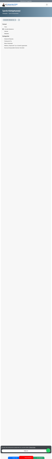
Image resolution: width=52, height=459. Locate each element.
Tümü (5, 27)
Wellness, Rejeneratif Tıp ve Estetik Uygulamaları (15, 45)
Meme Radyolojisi (8, 43)
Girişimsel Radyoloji (8, 39)
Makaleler (6, 33)
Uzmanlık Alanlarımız (9, 29)
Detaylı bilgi (32, 447)
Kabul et (26, 450)
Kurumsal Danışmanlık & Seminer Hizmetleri (14, 47)
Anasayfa (5, 13)
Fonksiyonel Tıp (8, 41)
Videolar (6, 31)
